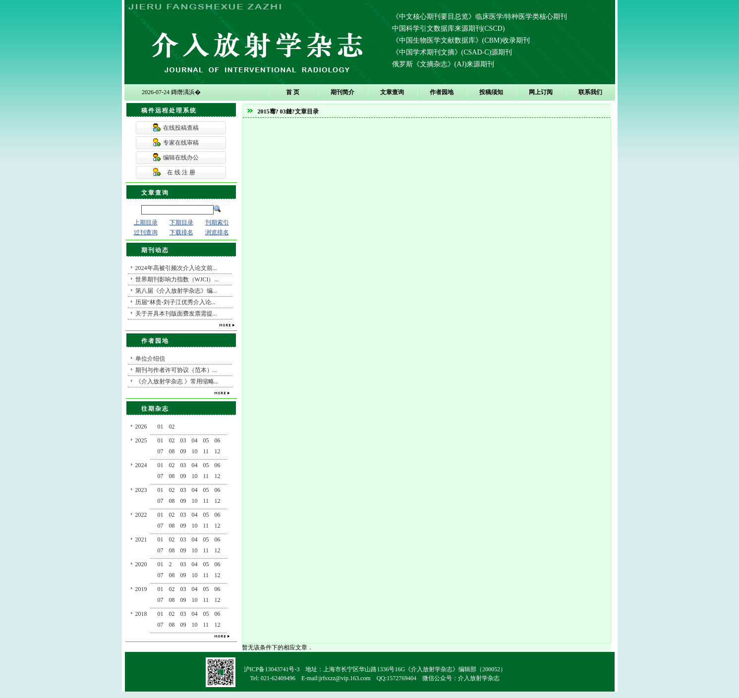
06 (218, 440)
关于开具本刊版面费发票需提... (176, 313)
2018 (141, 613)
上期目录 (146, 222)
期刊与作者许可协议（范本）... (176, 370)
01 (161, 426)
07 (161, 451)
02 (172, 426)
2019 (141, 589)
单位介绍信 (150, 358)
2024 (141, 465)
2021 (141, 539)
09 (183, 451)
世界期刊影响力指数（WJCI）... (177, 279)
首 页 (292, 92)
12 (218, 451)
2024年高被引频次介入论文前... (176, 268)
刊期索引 (217, 222)
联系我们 (590, 92)
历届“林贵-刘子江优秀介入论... (175, 302)
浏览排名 (217, 232)
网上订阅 (541, 92)
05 (206, 440)
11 (206, 451)
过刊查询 (146, 232)
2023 (141, 489)
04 (195, 440)
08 (172, 451)
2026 (141, 426)
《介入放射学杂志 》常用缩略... (177, 381)
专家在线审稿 (181, 142)
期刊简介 (342, 92)
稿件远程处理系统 (169, 110)
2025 (141, 440)
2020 (141, 564)
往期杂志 (155, 408)
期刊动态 (155, 250)
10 (195, 451)
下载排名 (181, 232)
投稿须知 (491, 92)
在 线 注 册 (181, 172)
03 (183, 440)
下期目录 (181, 222)
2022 (141, 514)
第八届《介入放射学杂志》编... (176, 290)
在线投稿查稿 (181, 127)
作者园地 (442, 92)
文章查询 (392, 92)
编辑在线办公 (181, 157)
